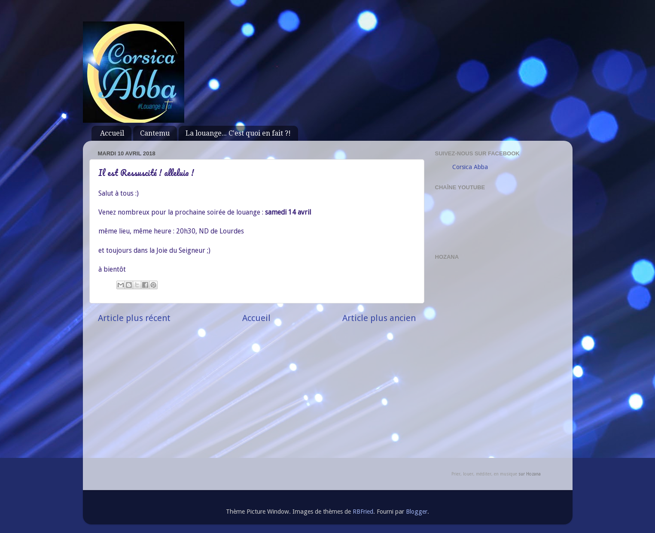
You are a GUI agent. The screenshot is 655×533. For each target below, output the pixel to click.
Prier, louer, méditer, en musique (484, 474)
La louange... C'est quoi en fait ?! (238, 133)
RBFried (363, 511)
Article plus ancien (379, 318)
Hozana (533, 474)
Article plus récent (134, 318)
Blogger (416, 511)
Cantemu (155, 133)
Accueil (112, 133)
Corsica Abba (470, 167)
